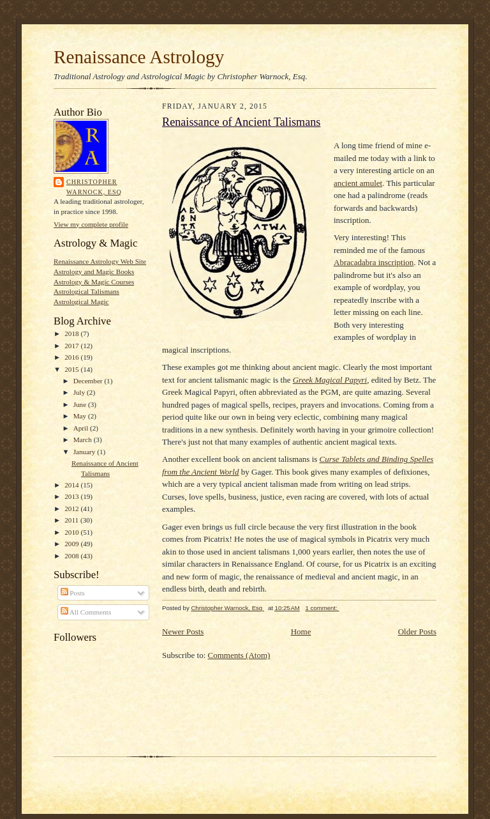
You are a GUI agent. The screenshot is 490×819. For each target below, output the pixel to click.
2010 (72, 532)
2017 (72, 345)
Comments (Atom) (239, 655)
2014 (72, 485)
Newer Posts (183, 631)
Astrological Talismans (86, 291)
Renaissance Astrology (139, 57)
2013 (72, 496)
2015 (72, 369)
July (80, 392)
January (85, 451)
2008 (72, 556)
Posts (73, 593)
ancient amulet (358, 183)
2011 (72, 520)
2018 (72, 333)
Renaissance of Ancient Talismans (241, 122)
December (89, 381)
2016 (72, 357)
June (80, 404)
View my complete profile (91, 224)
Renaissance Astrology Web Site (100, 261)
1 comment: (322, 607)
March (83, 439)
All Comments (86, 612)
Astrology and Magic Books (94, 271)
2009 (72, 543)
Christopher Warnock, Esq (94, 186)
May (80, 416)
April (81, 428)
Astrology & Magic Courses (94, 282)
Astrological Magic (81, 301)
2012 (72, 508)
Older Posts (417, 631)
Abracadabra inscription (373, 262)
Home (301, 631)
